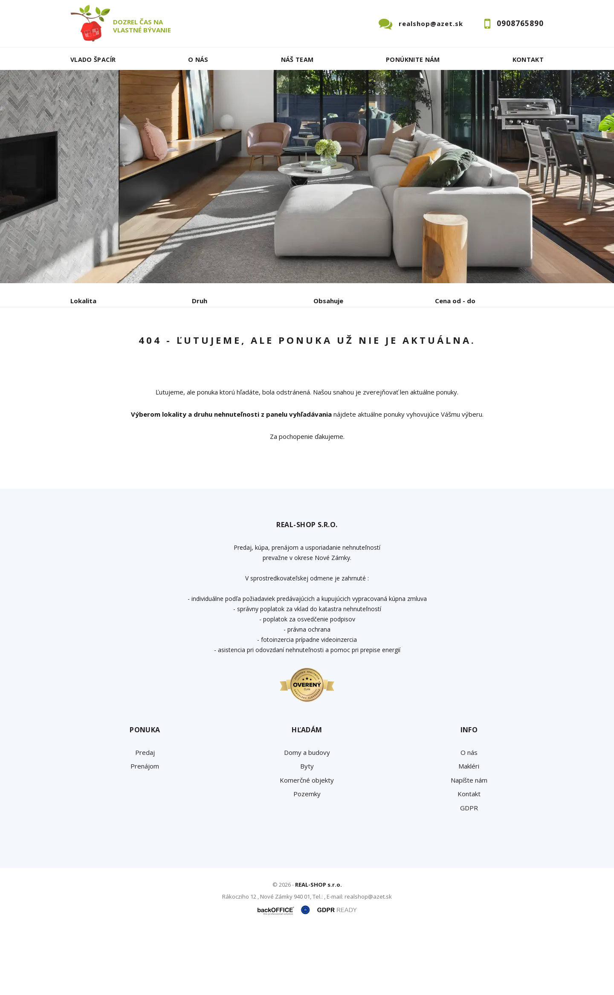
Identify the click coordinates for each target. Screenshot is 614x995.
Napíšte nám (469, 845)
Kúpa (198, 345)
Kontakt (528, 59)
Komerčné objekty (307, 845)
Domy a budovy (307, 817)
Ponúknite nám (413, 59)
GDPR (469, 872)
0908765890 (520, 23)
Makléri (468, 831)
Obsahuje (328, 300)
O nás (198, 59)
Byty (307, 831)
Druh (199, 300)
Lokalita (83, 300)
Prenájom (149, 345)
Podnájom (249, 345)
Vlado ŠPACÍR (93, 59)
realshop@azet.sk (431, 23)
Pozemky (307, 858)
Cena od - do (455, 300)
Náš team (297, 59)
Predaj (96, 345)
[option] (307, 176)
